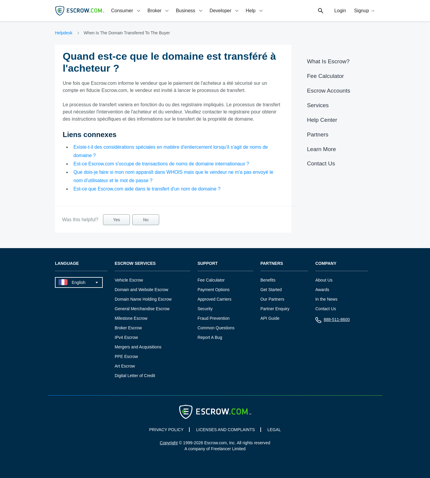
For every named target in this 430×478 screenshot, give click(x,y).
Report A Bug (209, 337)
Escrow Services (135, 263)
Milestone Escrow (131, 318)
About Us (324, 280)
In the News (326, 299)
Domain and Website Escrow (141, 289)
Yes (116, 219)
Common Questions (215, 327)
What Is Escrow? (328, 61)
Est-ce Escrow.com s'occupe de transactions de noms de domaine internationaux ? (161, 163)
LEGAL (274, 429)
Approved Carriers (214, 299)
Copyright (169, 442)
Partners (317, 134)
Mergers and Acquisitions (138, 347)
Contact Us (321, 163)
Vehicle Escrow (129, 280)
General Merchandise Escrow (142, 308)
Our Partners (272, 299)
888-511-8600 (332, 321)
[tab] (126, 10)
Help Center (322, 120)
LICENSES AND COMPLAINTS (225, 429)
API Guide (270, 318)
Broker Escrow (128, 327)
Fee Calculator (325, 76)
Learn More (321, 149)
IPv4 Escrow (126, 337)
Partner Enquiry (274, 308)
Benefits (268, 280)
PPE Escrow (126, 356)
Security (205, 308)
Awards (322, 289)
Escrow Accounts (328, 90)
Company (326, 263)
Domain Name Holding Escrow (143, 299)
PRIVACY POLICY (166, 429)
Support (207, 263)
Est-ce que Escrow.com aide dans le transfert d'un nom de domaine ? (146, 188)
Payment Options (213, 289)
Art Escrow (125, 366)
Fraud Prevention (213, 318)
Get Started (271, 289)
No (145, 219)
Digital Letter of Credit (135, 375)
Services (318, 105)
